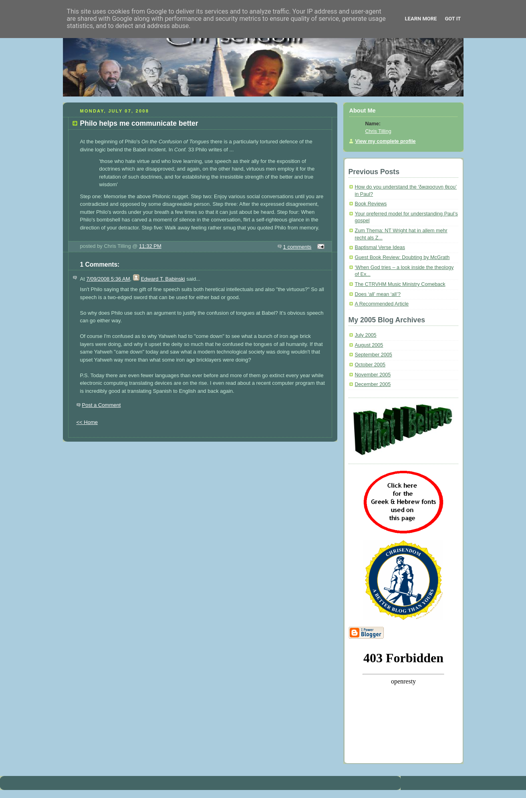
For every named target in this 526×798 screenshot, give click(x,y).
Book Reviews (371, 204)
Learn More (421, 19)
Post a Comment (101, 405)
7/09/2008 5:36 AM (108, 279)
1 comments (297, 247)
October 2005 (370, 365)
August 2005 (369, 345)
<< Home (87, 422)
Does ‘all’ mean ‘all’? (378, 294)
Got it (453, 19)
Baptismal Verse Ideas (380, 247)
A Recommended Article (382, 304)
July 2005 (366, 335)
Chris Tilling (378, 131)
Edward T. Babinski (163, 279)
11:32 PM (150, 246)
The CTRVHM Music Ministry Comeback (400, 284)
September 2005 (373, 355)
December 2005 (373, 384)
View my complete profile (385, 141)
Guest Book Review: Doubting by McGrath (402, 257)
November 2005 (373, 375)
